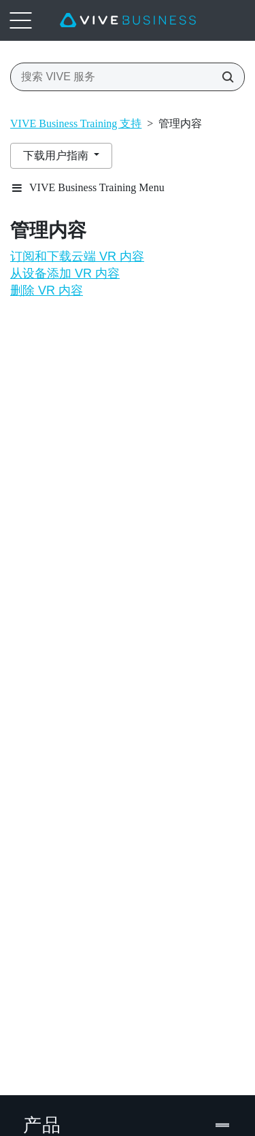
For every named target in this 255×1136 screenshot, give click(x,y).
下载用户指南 (57, 155)
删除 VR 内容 (46, 290)
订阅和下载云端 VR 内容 (77, 256)
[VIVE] (128, 20)
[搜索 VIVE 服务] (224, 76)
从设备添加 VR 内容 (65, 273)
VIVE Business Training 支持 (75, 123)
